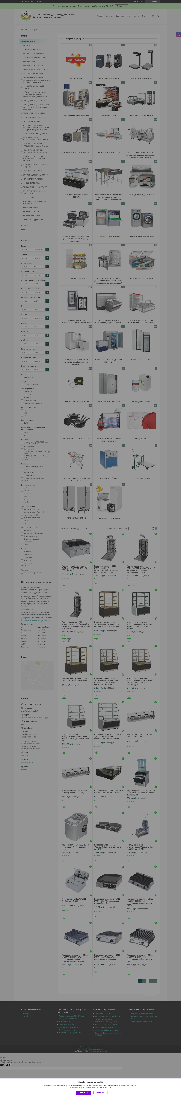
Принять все (83, 1093)
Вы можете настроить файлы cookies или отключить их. (90, 1087)
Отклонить (100, 1093)
